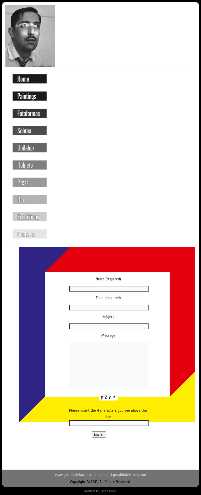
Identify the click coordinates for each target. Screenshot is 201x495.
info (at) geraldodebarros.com (122, 474)
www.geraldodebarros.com (75, 474)
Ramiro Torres (107, 491)
